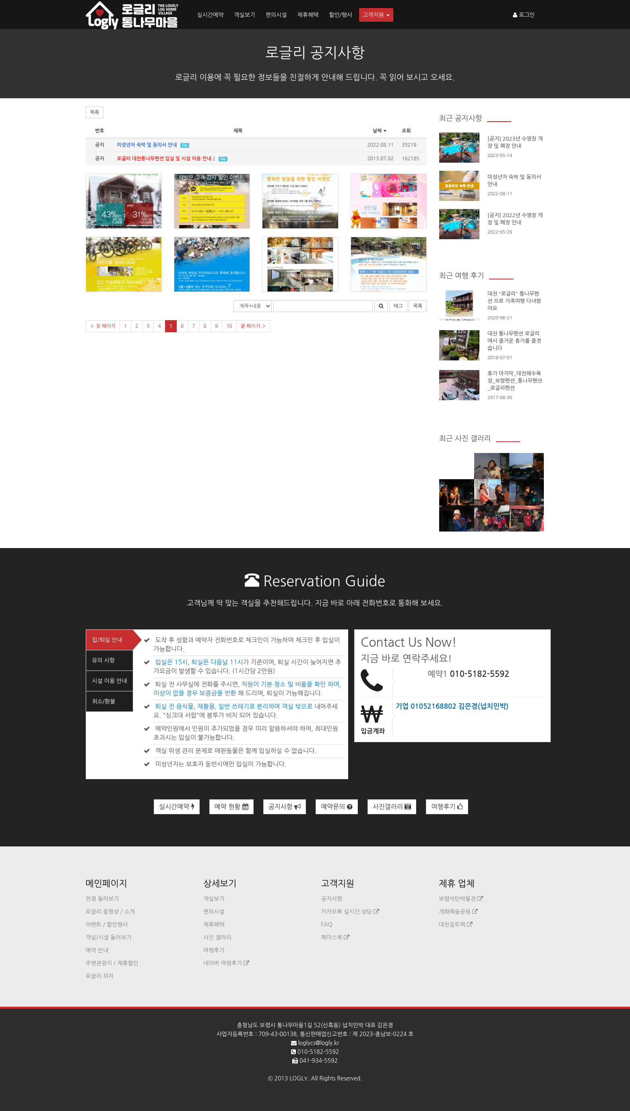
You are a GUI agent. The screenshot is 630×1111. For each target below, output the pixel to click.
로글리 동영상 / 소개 (110, 911)
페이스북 (335, 937)
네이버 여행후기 (226, 963)
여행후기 (447, 806)
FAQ (327, 924)
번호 (99, 130)
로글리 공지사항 (315, 53)
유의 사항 (103, 660)
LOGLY (298, 1078)
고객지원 (376, 15)
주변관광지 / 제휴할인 (112, 963)
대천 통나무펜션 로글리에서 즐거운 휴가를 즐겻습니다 (514, 341)
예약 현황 (231, 806)
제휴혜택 (308, 15)
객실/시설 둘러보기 (109, 937)
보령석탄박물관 (461, 899)
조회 (406, 130)
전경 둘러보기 (102, 899)
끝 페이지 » (253, 326)
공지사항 (285, 806)
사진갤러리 (392, 806)
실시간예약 (210, 15)
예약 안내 (97, 950)
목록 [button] (94, 112)
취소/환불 (104, 701)
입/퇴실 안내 (107, 640)
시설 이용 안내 (109, 681)
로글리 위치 (100, 976)
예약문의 (337, 806)
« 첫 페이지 (103, 326)
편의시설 (276, 15)
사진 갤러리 (217, 937)
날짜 (380, 130)
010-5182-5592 (479, 674)
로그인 (524, 15)
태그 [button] (398, 306)
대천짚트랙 (456, 924)
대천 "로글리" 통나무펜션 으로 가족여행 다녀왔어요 (514, 301)
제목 (238, 130)
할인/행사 (340, 15)
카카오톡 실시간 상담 (350, 911)
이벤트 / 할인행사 (107, 924)
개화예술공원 (458, 911)
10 (229, 326)
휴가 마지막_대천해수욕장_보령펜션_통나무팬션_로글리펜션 (514, 381)
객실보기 (244, 15)
